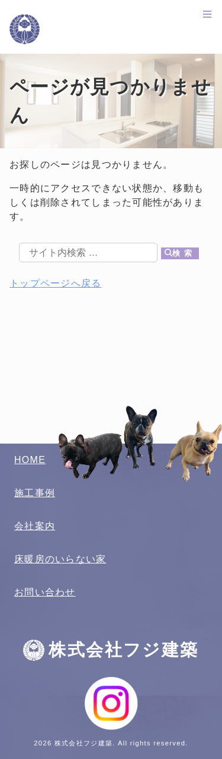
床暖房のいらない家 (60, 559)
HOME (30, 460)
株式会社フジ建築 (111, 29)
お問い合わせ (45, 592)
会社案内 (34, 526)
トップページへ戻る (55, 283)
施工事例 (34, 493)
